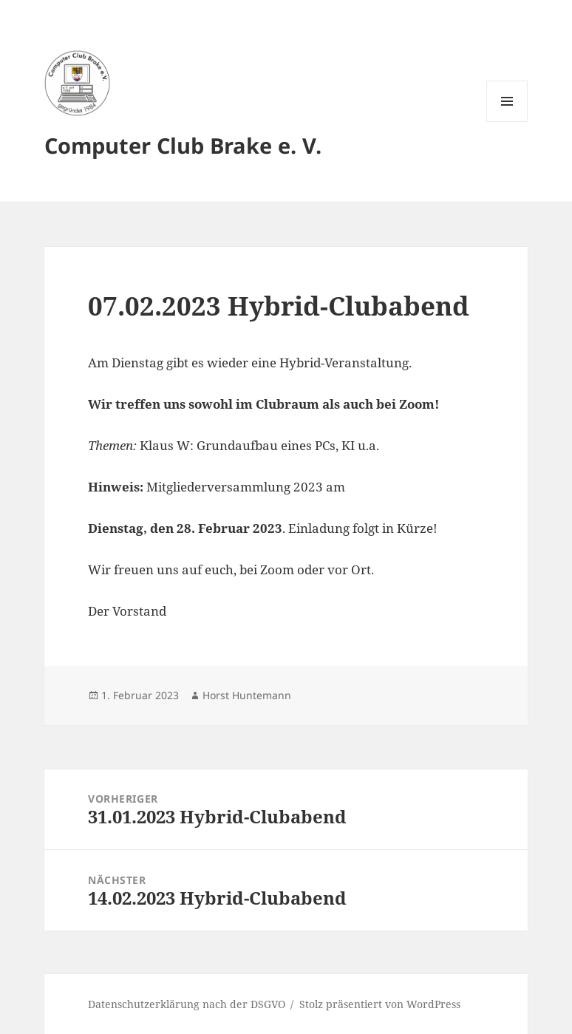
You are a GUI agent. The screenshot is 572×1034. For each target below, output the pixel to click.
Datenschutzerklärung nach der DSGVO (186, 1004)
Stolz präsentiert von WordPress (379, 1004)
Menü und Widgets (507, 121)
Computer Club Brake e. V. (182, 145)
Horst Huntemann (246, 695)
